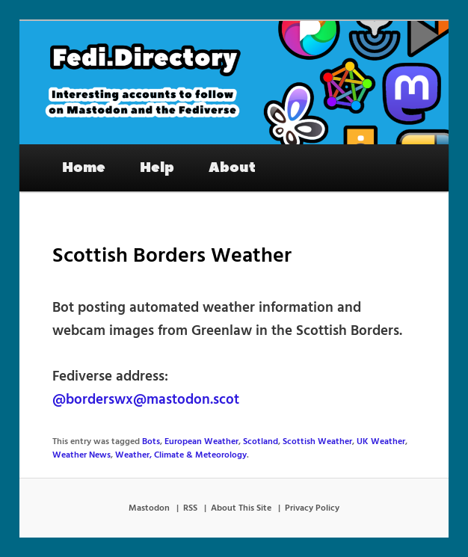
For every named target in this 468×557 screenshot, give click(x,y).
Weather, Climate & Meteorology (181, 455)
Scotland (260, 442)
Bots (151, 442)
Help (157, 167)
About (232, 167)
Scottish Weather (317, 442)
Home (83, 167)
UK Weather (381, 442)
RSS (190, 508)
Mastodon (149, 508)
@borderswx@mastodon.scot (145, 400)
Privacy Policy (312, 508)
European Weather (201, 442)
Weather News (81, 455)
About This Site (241, 508)
